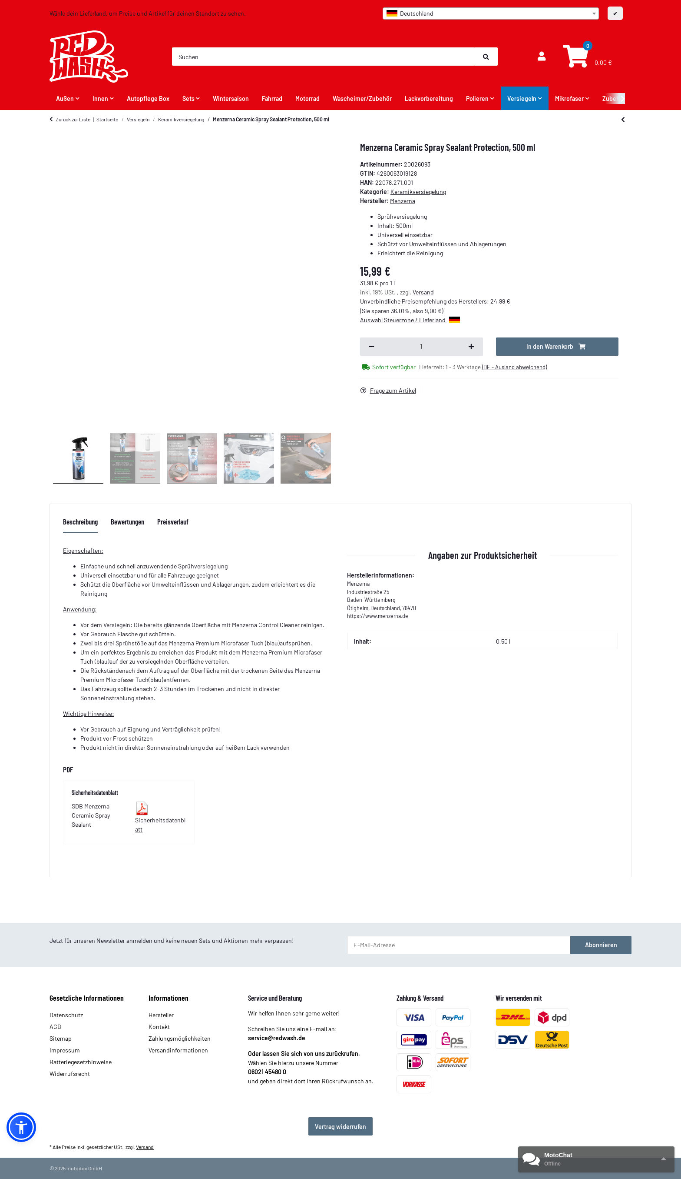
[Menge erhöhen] (471, 346)
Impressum (65, 1050)
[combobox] (491, 13)
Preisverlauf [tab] (172, 521)
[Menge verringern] (371, 346)
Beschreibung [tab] (80, 521)
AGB (55, 1026)
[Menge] (421, 346)
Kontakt (159, 1026)
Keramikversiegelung (418, 191)
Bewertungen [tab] (127, 521)
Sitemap (61, 1038)
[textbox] (490, 13)
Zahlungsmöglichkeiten (180, 1038)
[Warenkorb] (586, 57)
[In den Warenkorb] (557, 346)
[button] (541, 56)
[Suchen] (323, 56)
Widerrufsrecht (70, 1073)
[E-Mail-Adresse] (459, 945)
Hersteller (161, 1015)
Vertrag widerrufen (340, 1126)
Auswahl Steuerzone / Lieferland (410, 320)
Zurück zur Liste (73, 119)
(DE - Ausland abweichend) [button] (514, 367)
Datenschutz (66, 1015)
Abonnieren (601, 945)
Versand (423, 292)
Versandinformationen (178, 1050)
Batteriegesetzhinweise (81, 1061)
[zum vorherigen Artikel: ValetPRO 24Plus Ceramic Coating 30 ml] (623, 119)
